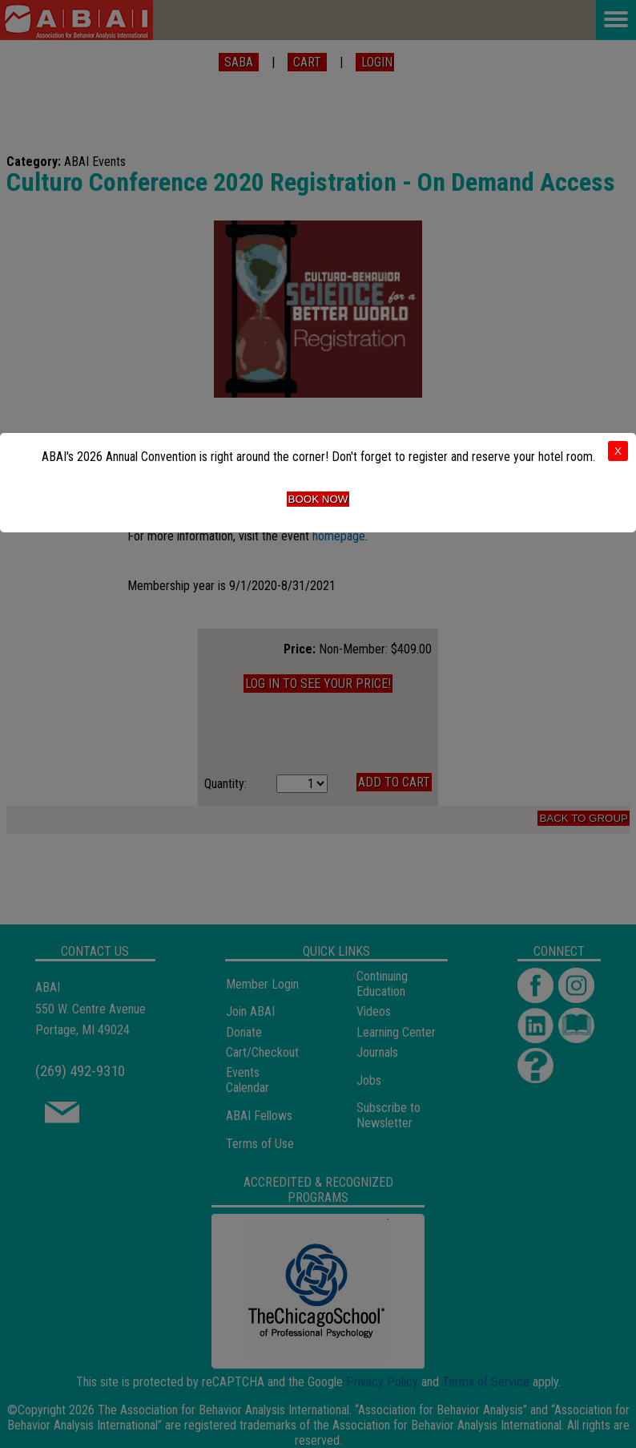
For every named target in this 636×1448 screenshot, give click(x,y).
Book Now (318, 499)
